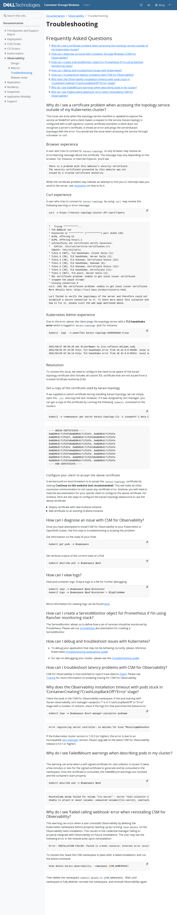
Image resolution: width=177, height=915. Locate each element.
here (107, 604)
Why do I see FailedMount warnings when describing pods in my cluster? (94, 87)
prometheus (87, 628)
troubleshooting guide (125, 658)
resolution (80, 185)
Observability (76, 16)
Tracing (50, 678)
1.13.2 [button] (86, 4)
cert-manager (70, 740)
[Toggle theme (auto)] (170, 5)
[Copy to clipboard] (147, 210)
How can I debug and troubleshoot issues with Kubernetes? (86, 70)
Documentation (55, 16)
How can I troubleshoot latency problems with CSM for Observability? (92, 75)
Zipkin (123, 674)
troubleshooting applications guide (87, 652)
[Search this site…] (22, 16)
